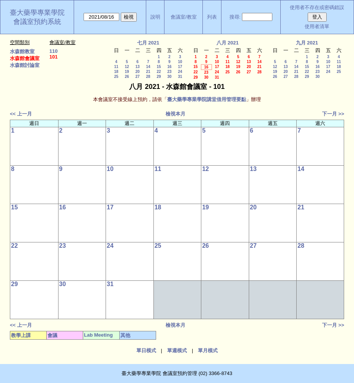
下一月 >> (333, 114)
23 (169, 72)
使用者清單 (317, 26)
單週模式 (177, 350)
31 (180, 76)
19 (127, 72)
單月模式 (208, 350)
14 (148, 67)
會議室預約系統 (37, 21)
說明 (155, 17)
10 (180, 62)
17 (180, 67)
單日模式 (146, 350)
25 (116, 76)
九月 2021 (307, 43)
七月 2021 (148, 43)
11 (116, 67)
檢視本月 (175, 114)
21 (148, 72)
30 (169, 76)
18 (116, 72)
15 (158, 67)
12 (127, 67)
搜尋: (235, 17)
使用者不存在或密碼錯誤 (317, 7)
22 (158, 72)
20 (137, 72)
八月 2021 (228, 43)
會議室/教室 (184, 17)
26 (127, 76)
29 (158, 76)
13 (137, 67)
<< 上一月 (21, 114)
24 (180, 72)
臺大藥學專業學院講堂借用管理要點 (206, 99)
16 (169, 67)
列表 (212, 17)
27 (137, 76)
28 (148, 76)
